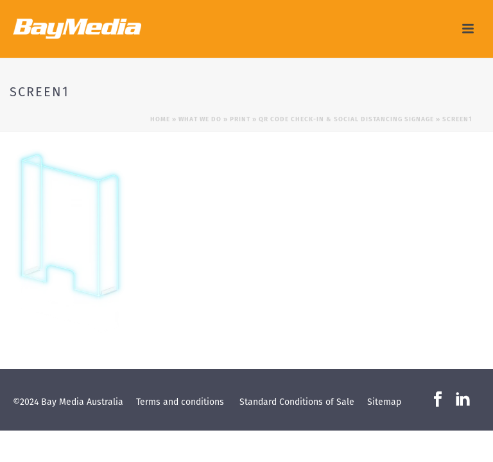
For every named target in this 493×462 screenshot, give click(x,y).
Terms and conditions (180, 401)
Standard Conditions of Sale (296, 401)
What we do (199, 119)
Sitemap (384, 401)
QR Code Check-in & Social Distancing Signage (346, 119)
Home (160, 119)
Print (240, 119)
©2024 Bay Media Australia (68, 401)
